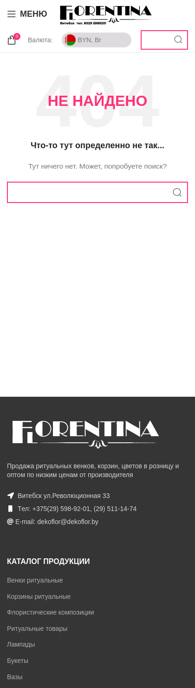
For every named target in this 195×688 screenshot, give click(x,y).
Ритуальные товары (37, 628)
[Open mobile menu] (27, 14)
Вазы (14, 677)
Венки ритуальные (35, 580)
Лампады (21, 644)
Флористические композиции (50, 612)
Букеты (17, 660)
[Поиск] (164, 40)
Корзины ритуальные (39, 596)
